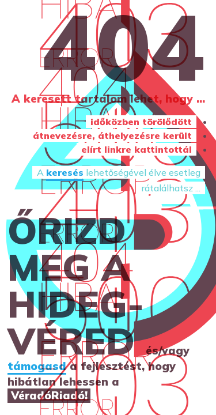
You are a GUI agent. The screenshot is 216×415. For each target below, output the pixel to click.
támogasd (36, 366)
